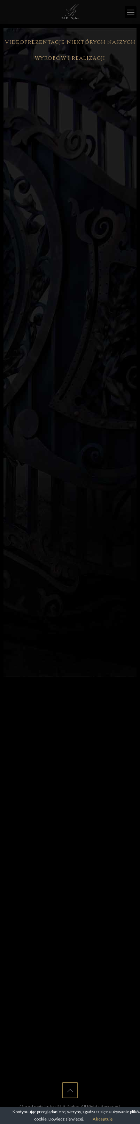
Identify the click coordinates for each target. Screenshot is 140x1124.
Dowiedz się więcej (65, 1119)
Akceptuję (102, 1119)
